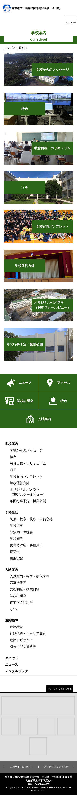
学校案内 (11, 444)
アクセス (11, 658)
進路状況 (16, 627)
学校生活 (11, 512)
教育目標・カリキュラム (28, 463)
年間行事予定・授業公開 (28, 501)
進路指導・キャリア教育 (28, 633)
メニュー (70, 22)
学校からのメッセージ (26, 450)
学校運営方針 (20, 483)
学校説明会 (18, 596)
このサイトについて (21, 766)
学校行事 (16, 525)
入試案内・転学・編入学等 (29, 576)
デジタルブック (16, 671)
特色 (13, 457)
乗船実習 (16, 558)
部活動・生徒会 (21, 532)
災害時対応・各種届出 (26, 545)
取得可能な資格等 (23, 646)
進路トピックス (21, 640)
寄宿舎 (15, 551)
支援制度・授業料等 (24, 589)
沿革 (13, 470)
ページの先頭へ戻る (60, 688)
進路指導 (11, 620)
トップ (8, 47)
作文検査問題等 (21, 602)
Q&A (13, 609)
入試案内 (11, 569)
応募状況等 (18, 582)
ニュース (11, 664)
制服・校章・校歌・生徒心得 (31, 519)
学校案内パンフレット (26, 476)
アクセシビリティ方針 (56, 766)
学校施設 (16, 538)
